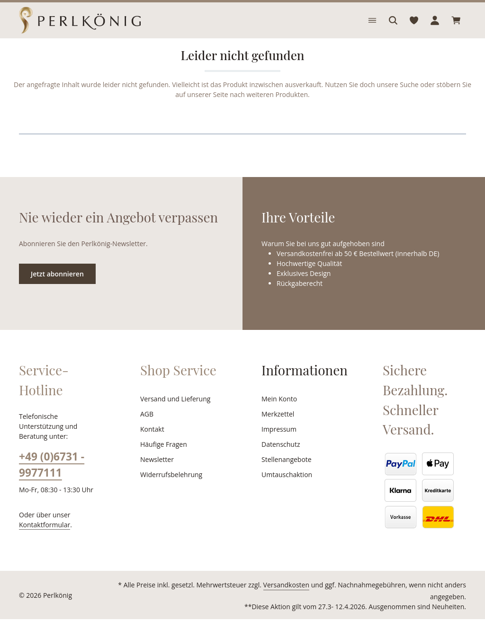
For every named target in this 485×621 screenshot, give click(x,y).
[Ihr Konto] (434, 26)
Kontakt (151, 440)
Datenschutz (279, 456)
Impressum (277, 440)
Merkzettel (276, 425)
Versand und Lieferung (173, 410)
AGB (147, 425)
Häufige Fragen (163, 456)
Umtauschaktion (285, 486)
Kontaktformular (42, 526)
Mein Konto (278, 410)
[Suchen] (393, 26)
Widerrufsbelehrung (169, 486)
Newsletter (155, 471)
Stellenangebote (285, 471)
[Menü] (372, 26)
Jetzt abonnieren (57, 285)
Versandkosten (258, 597)
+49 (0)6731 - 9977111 (51, 466)
